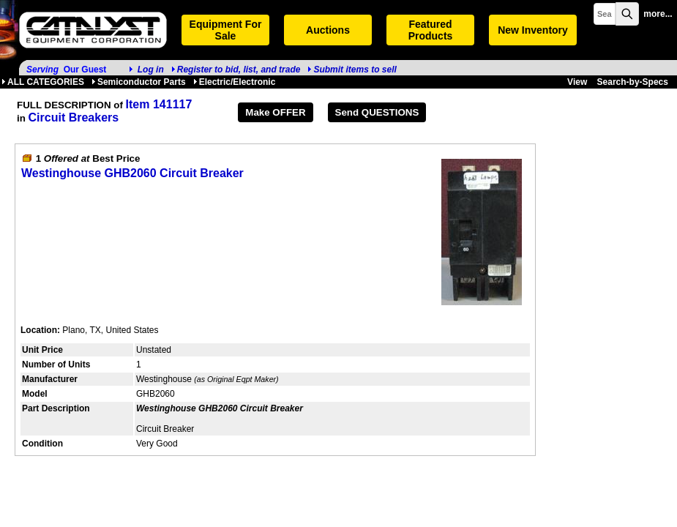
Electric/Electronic (234, 82)
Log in (151, 69)
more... (657, 14)
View (577, 82)
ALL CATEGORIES (42, 82)
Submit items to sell (351, 69)
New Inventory (533, 30)
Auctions (328, 30)
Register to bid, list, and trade (239, 69)
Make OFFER (275, 112)
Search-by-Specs (632, 82)
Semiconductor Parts (138, 82)
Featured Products (430, 30)
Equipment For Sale (226, 30)
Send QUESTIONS (377, 112)
